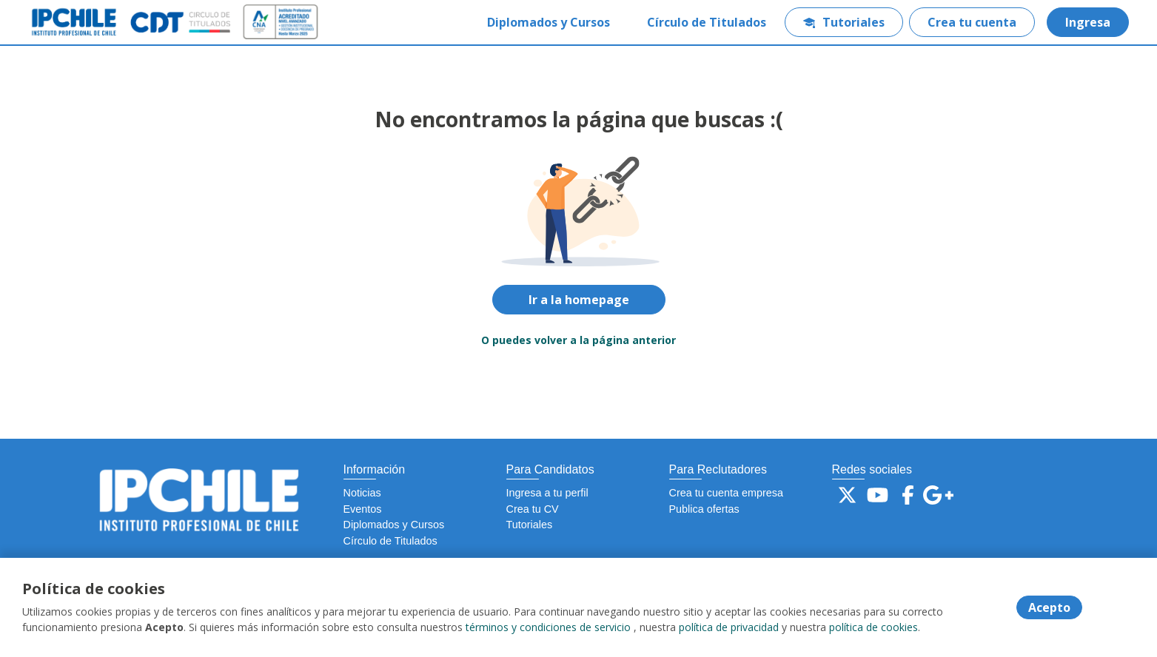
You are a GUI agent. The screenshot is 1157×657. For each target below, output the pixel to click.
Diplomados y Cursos (548, 22)
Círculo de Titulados (706, 22)
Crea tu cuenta (972, 22)
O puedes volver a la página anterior (578, 340)
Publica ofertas (704, 509)
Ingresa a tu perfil (547, 493)
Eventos (362, 509)
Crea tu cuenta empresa (726, 493)
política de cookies (873, 627)
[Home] (86, 22)
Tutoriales (844, 22)
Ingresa (1087, 22)
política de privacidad (729, 627)
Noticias (362, 493)
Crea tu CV (532, 509)
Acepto (1049, 607)
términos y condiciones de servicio (548, 627)
